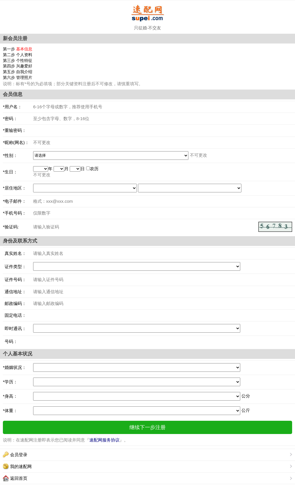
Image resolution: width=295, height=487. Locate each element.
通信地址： (14, 291)
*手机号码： (14, 213)
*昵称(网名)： (16, 142)
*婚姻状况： (14, 367)
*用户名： (12, 106)
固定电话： (14, 315)
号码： (10, 341)
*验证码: (11, 226)
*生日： (10, 171)
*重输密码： (14, 130)
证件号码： (14, 279)
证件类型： (14, 266)
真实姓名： (14, 253)
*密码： (10, 118)
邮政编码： (14, 303)
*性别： (10, 155)
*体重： (10, 410)
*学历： (10, 381)
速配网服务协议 (104, 439)
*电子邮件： (14, 201)
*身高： (10, 396)
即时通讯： (14, 328)
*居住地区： (14, 187)
